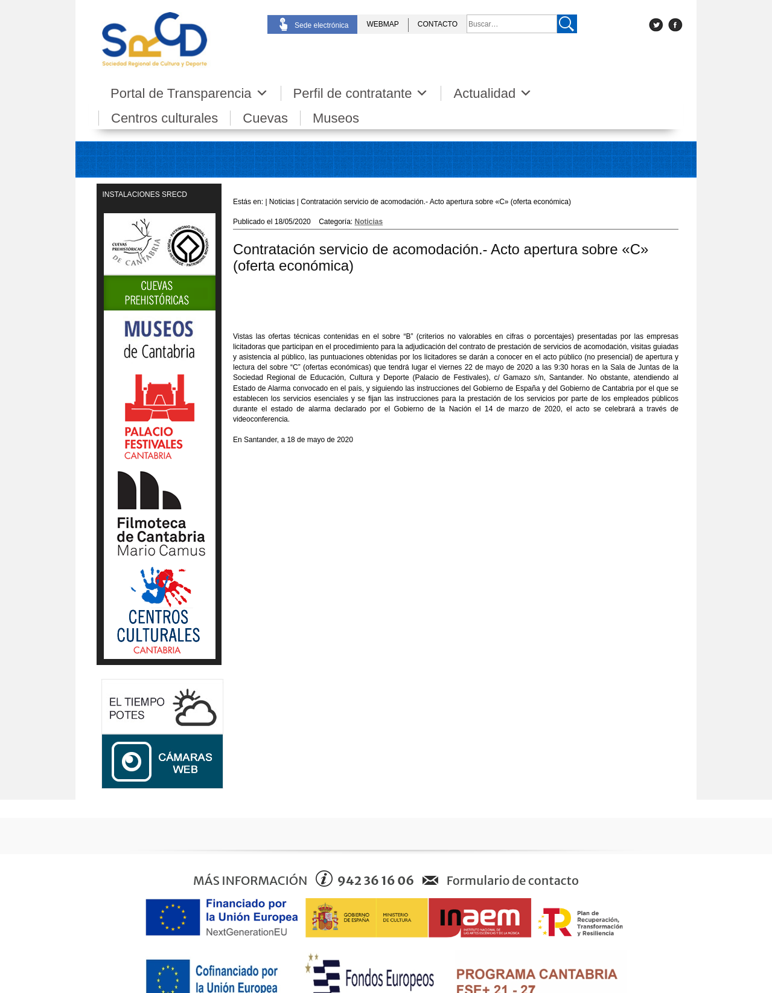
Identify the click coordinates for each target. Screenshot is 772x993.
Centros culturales (164, 118)
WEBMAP (382, 24)
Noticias (369, 221)
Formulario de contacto (513, 880)
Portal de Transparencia (189, 93)
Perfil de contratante (361, 93)
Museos (336, 118)
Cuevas (265, 118)
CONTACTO (438, 24)
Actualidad (492, 93)
